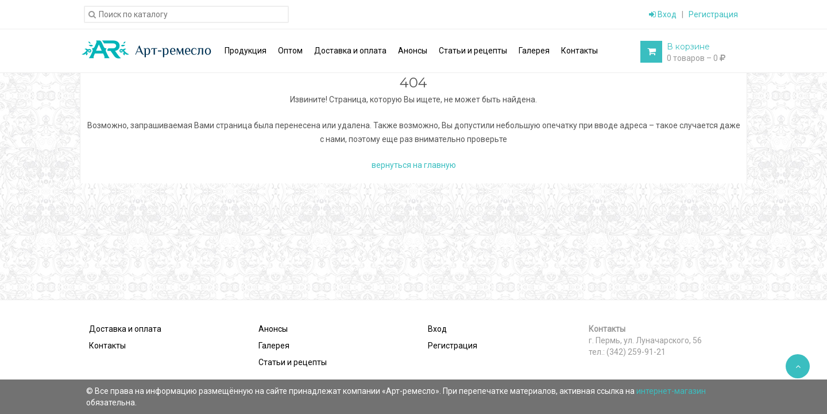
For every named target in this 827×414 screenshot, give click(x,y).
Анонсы (273, 329)
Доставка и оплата (125, 329)
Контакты (107, 345)
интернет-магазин (671, 391)
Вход (663, 14)
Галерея (273, 345)
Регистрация (713, 14)
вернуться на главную (414, 165)
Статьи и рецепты (292, 362)
